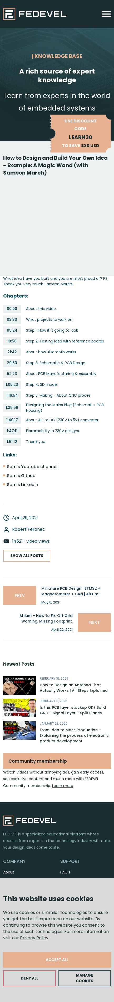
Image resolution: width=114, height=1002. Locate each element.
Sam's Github (21, 476)
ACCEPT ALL (57, 959)
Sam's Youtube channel (32, 467)
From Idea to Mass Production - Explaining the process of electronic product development (74, 735)
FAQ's (65, 872)
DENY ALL (29, 978)
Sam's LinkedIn (22, 485)
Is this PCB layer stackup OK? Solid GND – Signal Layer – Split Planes (73, 710)
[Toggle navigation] (106, 14)
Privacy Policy (34, 938)
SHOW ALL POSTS (26, 555)
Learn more (62, 785)
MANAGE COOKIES (84, 978)
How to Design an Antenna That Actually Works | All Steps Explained (74, 687)
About (8, 872)
